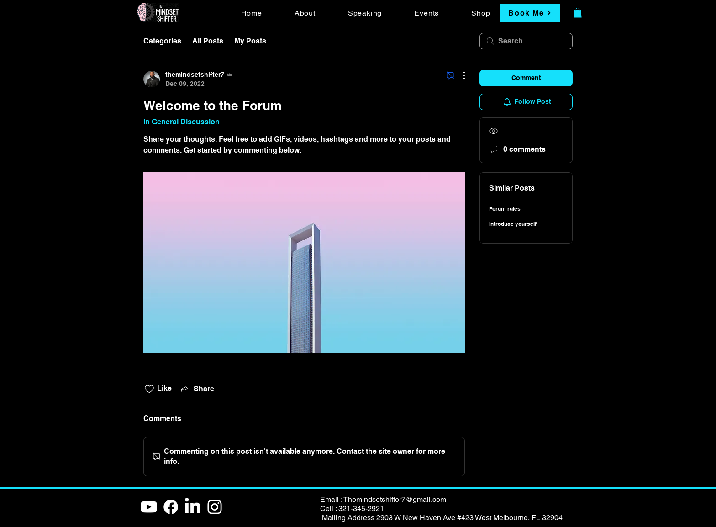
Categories (162, 41)
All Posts (207, 41)
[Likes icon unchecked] (149, 388)
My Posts (250, 41)
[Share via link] (196, 388)
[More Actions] (459, 75)
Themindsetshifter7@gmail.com (394, 499)
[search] (526, 41)
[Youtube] (148, 506)
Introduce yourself (513, 223)
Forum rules (505, 208)
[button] (578, 13)
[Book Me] (530, 13)
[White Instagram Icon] (214, 506)
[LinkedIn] (192, 506)
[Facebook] (170, 506)
